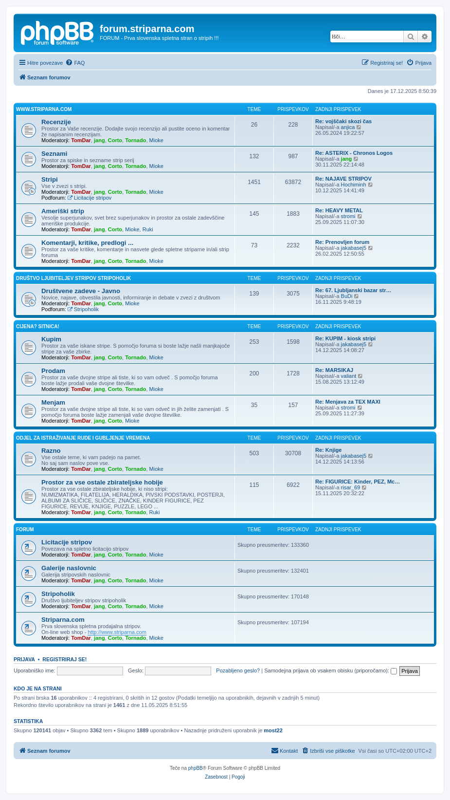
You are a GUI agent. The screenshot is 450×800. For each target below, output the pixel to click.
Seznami (54, 153)
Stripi (49, 179)
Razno (51, 450)
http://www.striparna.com (117, 632)
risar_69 (350, 487)
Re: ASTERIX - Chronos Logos (354, 153)
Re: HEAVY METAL (339, 210)
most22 (273, 730)
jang (99, 140)
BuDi (347, 296)
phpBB (195, 768)
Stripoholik (83, 309)
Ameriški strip (62, 211)
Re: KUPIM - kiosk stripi (345, 338)
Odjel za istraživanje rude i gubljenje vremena (83, 438)
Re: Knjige (328, 450)
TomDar (81, 140)
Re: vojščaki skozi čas (343, 121)
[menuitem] (75, 63)
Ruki (148, 229)
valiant (349, 376)
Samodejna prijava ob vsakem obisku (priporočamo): (330, 670)
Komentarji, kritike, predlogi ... (87, 242)
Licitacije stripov (89, 198)
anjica (348, 127)
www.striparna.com (44, 109)
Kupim (51, 339)
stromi (348, 216)
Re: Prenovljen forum (342, 242)
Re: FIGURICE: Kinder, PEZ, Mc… (357, 481)
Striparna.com (63, 619)
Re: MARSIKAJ (334, 370)
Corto (115, 140)
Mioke (156, 140)
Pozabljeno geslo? (238, 670)
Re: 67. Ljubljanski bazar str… (353, 290)
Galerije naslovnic (68, 568)
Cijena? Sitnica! (37, 326)
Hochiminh (353, 184)
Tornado (135, 140)
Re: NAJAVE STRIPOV (343, 179)
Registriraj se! (64, 659)
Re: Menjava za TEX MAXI (347, 402)
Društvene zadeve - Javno (80, 291)
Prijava (24, 659)
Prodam (53, 370)
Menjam (53, 402)
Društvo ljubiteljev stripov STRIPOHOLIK (73, 278)
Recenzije (56, 122)
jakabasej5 (354, 248)
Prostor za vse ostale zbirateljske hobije (102, 482)
